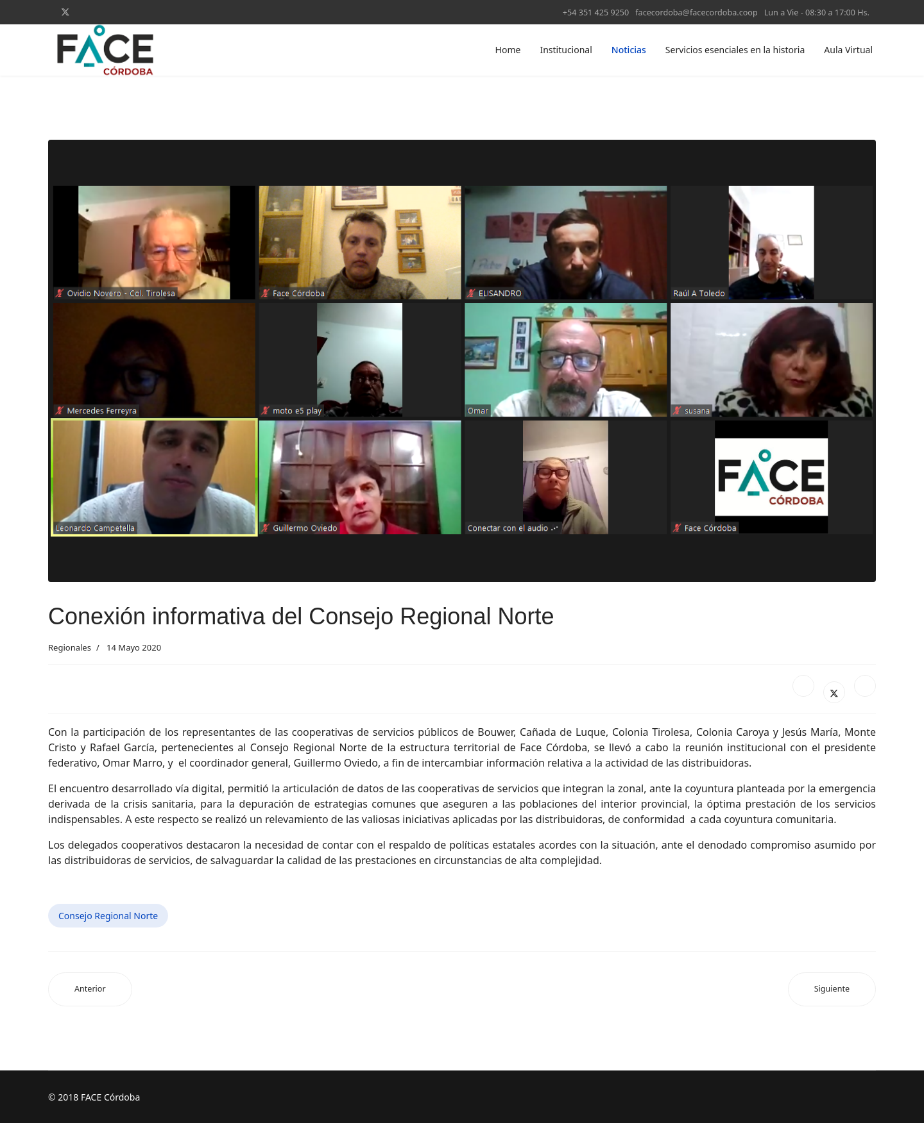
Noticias (629, 50)
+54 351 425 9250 (596, 12)
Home (508, 50)
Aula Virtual (848, 50)
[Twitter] (65, 12)
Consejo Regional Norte (108, 916)
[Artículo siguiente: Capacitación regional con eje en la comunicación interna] (832, 989)
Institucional (566, 50)
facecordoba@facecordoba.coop (696, 12)
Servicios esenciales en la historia (735, 50)
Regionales (69, 647)
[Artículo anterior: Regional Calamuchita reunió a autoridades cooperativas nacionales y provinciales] (90, 989)
